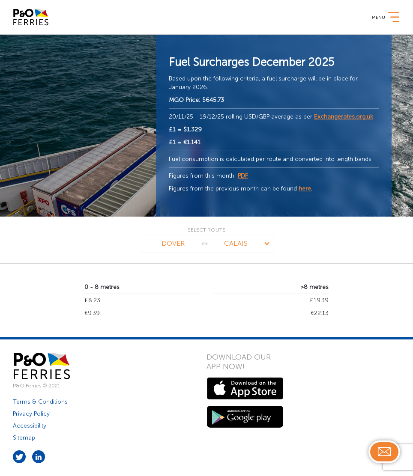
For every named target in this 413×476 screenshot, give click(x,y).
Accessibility (29, 425)
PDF (243, 175)
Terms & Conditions (40, 401)
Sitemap (24, 437)
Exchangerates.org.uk (343, 116)
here (305, 188)
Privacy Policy (31, 413)
